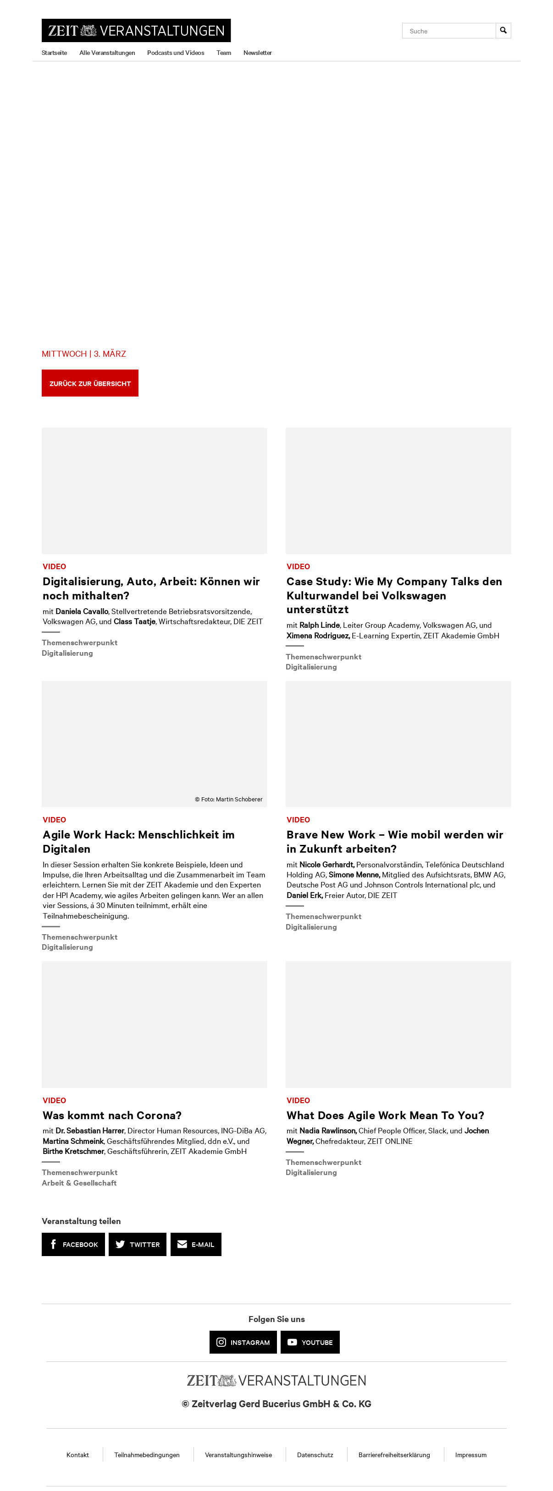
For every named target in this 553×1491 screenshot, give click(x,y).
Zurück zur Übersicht (90, 383)
